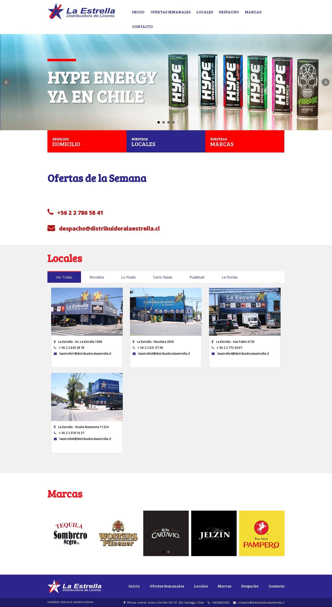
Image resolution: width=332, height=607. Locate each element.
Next (326, 82)
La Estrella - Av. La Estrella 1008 (78, 342)
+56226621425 (218, 602)
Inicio (138, 11)
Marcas (253, 11)
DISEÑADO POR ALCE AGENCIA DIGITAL (70, 602)
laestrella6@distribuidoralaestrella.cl (82, 439)
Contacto (142, 26)
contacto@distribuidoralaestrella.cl (259, 602)
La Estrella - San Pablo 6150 (233, 342)
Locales (204, 11)
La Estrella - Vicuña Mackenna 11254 (81, 427)
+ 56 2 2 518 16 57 (69, 433)
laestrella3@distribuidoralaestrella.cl (161, 353)
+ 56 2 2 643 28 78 (69, 347)
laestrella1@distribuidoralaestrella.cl (82, 353)
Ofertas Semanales (170, 11)
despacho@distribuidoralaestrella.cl (103, 228)
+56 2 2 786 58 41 (75, 212)
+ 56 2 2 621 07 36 (148, 347)
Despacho (229, 11)
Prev (6, 82)
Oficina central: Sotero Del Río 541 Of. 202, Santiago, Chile (164, 602)
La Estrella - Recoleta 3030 (153, 342)
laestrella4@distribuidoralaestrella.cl (240, 353)
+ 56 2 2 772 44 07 (227, 347)
